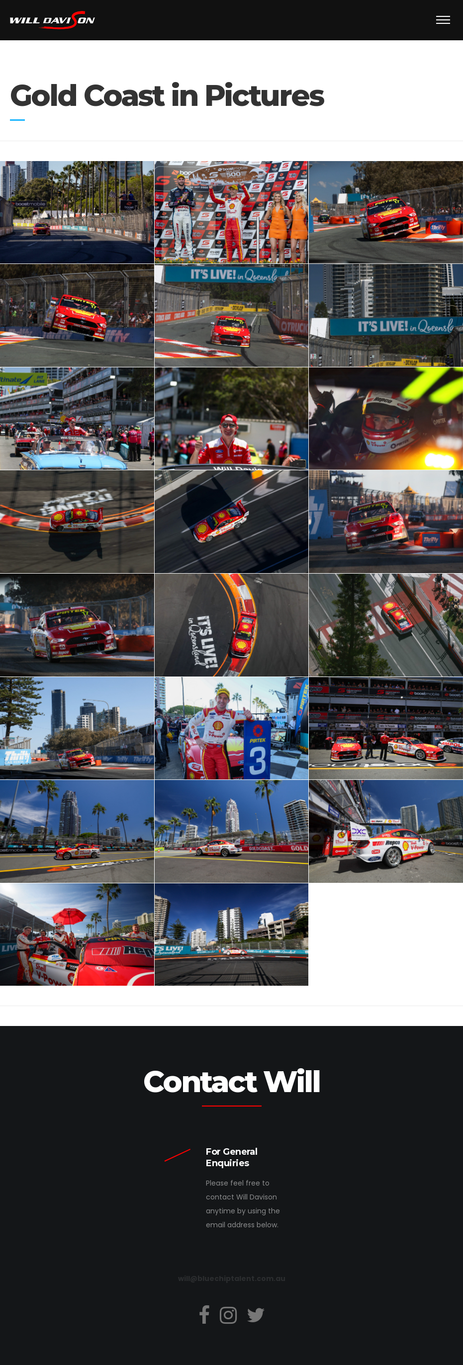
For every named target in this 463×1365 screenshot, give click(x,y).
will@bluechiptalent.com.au (231, 1278)
